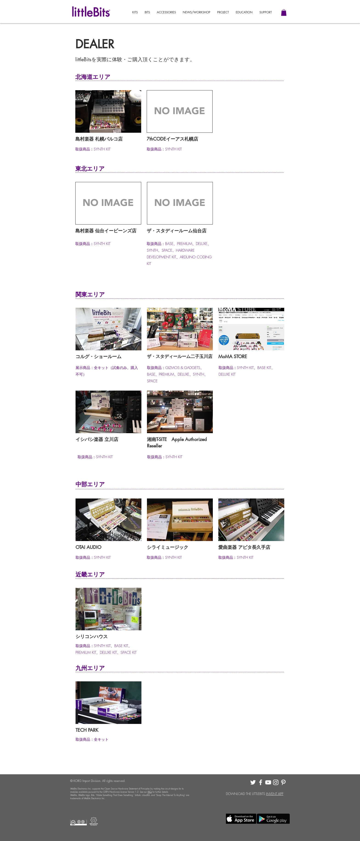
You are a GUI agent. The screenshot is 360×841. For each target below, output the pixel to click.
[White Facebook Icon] (260, 782)
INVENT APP (274, 794)
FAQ (150, 791)
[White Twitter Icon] (253, 782)
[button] (265, 12)
